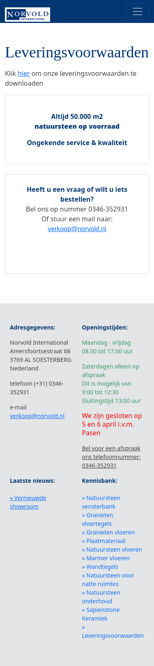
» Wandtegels (100, 567)
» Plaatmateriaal (104, 541)
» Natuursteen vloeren (112, 549)
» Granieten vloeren (108, 532)
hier (24, 73)
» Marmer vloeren (106, 558)
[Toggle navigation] (137, 11)
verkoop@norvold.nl (77, 228)
